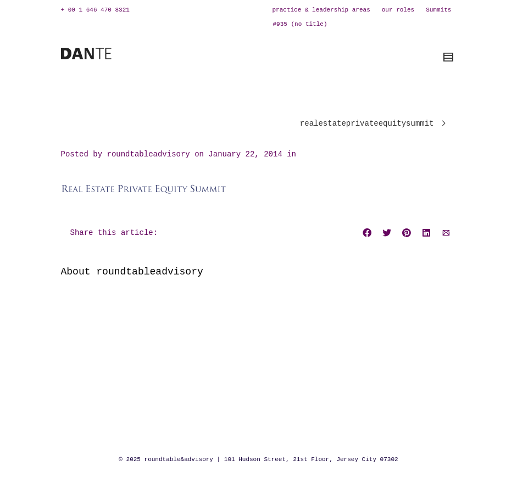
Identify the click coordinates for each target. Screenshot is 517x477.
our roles (398, 10)
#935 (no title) (300, 24)
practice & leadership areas (321, 10)
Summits (438, 10)
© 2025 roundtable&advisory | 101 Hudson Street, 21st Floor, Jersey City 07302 (258, 459)
